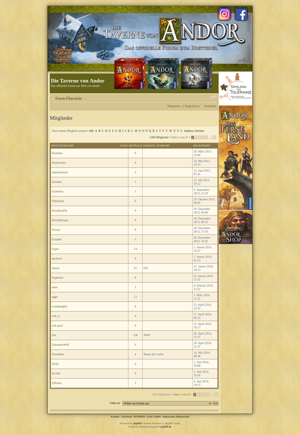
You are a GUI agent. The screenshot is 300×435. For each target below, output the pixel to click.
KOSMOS (139, 416)
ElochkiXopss (60, 220)
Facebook (126, 416)
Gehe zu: (115, 403)
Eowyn (56, 229)
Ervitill (56, 373)
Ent (54, 335)
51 (214, 137)
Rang (124, 145)
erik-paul (57, 325)
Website (149, 145)
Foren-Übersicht (68, 98)
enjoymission (60, 172)
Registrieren (192, 106)
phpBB (137, 423)
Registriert (201, 145)
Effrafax (57, 383)
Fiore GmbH (154, 416)
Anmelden (210, 106)
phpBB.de (166, 426)
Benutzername (62, 145)
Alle (91, 130)
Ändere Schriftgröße (213, 97)
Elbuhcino (58, 201)
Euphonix (58, 277)
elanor (55, 268)
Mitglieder (174, 106)
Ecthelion (57, 191)
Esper (55, 249)
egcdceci (57, 258)
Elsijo (55, 363)
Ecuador (57, 239)
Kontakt (115, 416)
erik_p (56, 316)
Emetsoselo (59, 162)
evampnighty (60, 306)
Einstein (57, 181)
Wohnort (163, 145)
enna (55, 287)
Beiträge (135, 145)
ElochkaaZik (59, 210)
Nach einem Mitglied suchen (69, 130)
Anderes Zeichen (194, 130)
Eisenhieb (58, 354)
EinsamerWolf (60, 344)
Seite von (179, 137)
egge (55, 296)
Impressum (169, 416)
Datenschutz (182, 416)
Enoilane (57, 153)
